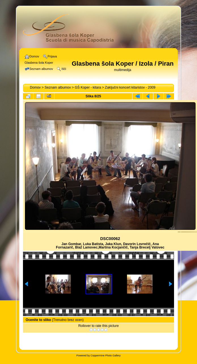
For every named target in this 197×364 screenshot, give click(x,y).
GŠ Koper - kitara (88, 87)
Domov (35, 87)
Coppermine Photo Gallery (105, 355)
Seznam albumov (58, 87)
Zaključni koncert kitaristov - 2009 (130, 87)
